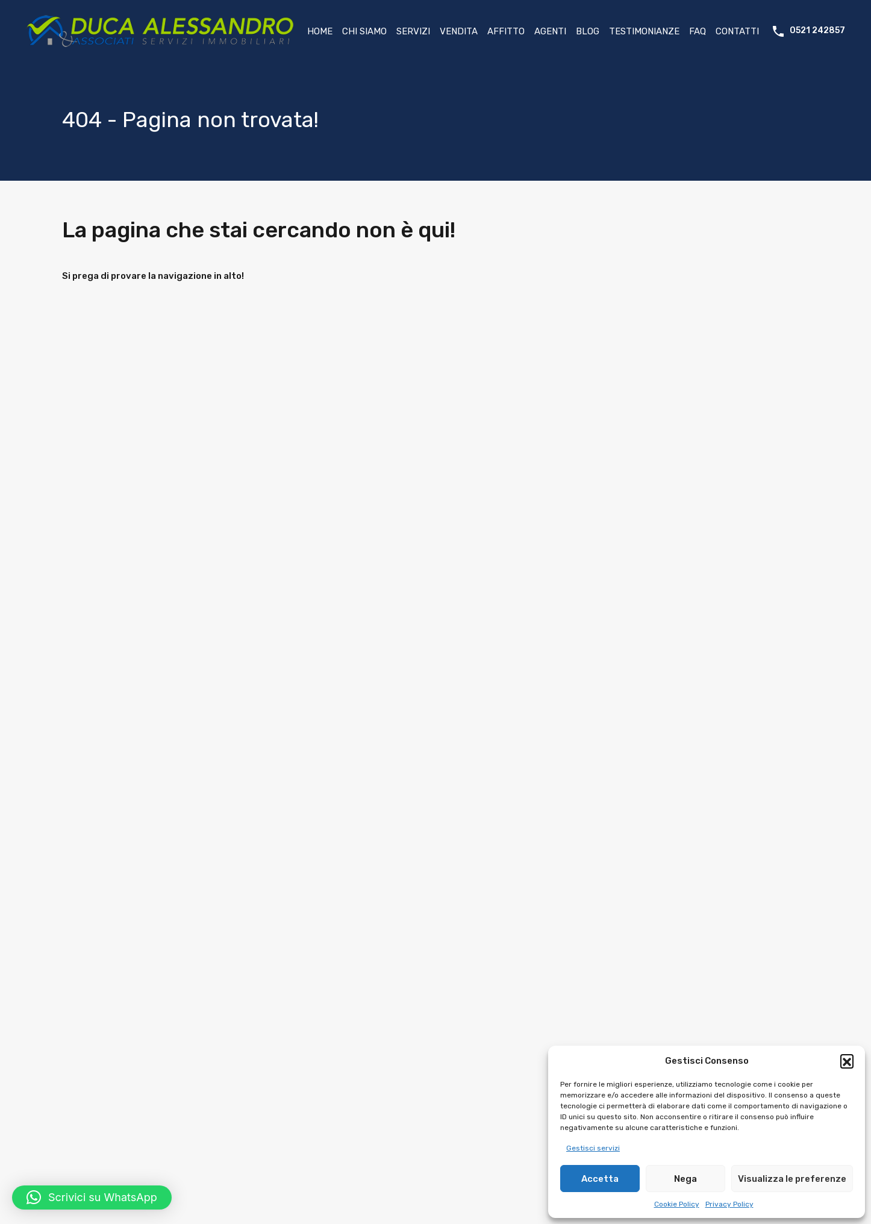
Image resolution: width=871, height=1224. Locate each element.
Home (319, 31)
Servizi (413, 31)
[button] (847, 1061)
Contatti (737, 31)
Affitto (506, 31)
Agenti (550, 31)
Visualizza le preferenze (792, 1178)
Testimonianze (644, 31)
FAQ (697, 31)
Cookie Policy (676, 1204)
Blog (587, 31)
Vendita (459, 31)
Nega (685, 1178)
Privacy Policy (729, 1204)
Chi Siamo (364, 31)
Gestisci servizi (593, 1148)
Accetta (600, 1178)
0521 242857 (817, 31)
